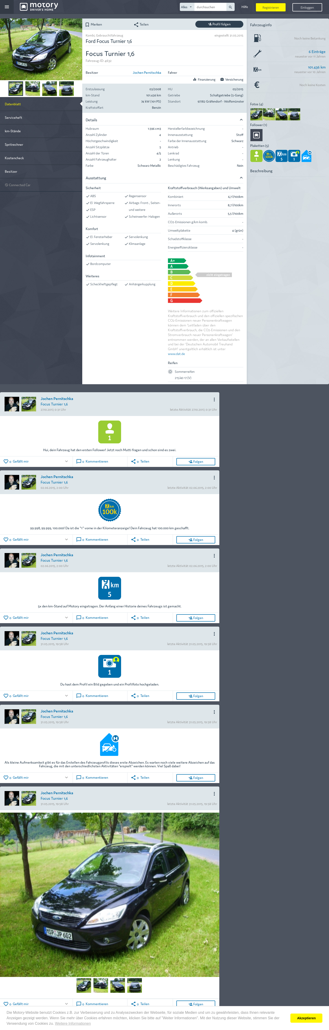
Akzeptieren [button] (306, 1018)
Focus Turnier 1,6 (54, 403)
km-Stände (13, 131)
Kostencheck (14, 158)
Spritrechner (14, 144)
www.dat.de (176, 353)
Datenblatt (13, 104)
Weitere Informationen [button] (73, 1023)
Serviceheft (13, 117)
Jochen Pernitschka (147, 72)
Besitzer (11, 171)
